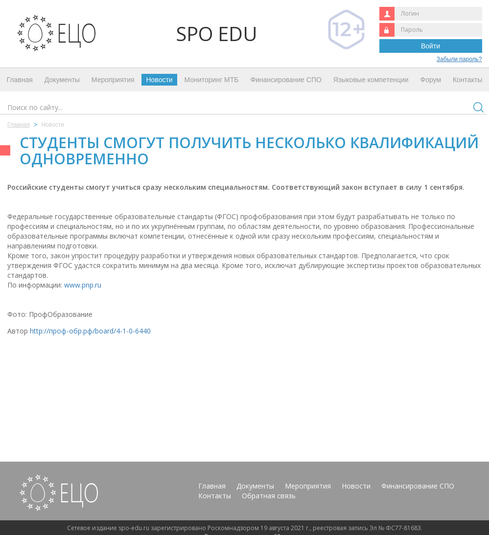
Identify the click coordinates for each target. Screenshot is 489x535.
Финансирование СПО (285, 80)
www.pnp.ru (82, 285)
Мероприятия (113, 80)
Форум (431, 80)
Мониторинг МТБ (212, 80)
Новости (159, 80)
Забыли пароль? (459, 59)
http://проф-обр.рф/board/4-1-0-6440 (90, 330)
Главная (20, 80)
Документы (62, 80)
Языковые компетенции (371, 80)
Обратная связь (269, 495)
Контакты (467, 80)
